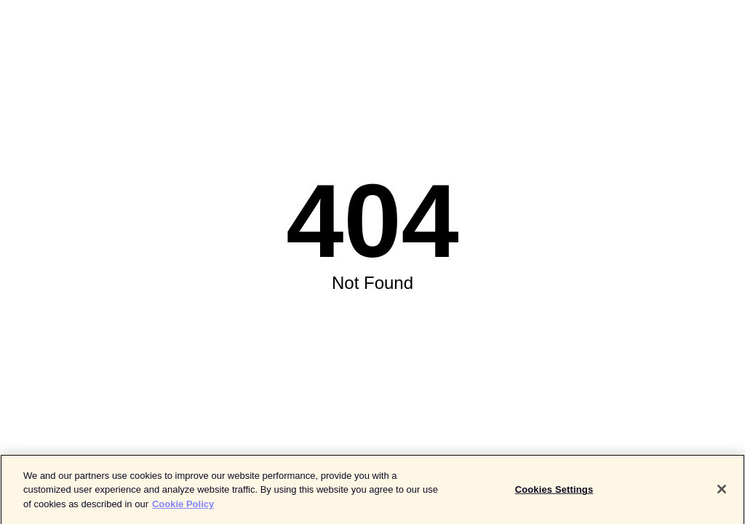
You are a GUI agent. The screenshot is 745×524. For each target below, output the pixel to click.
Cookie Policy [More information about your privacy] (183, 506)
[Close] (722, 491)
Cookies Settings (554, 491)
